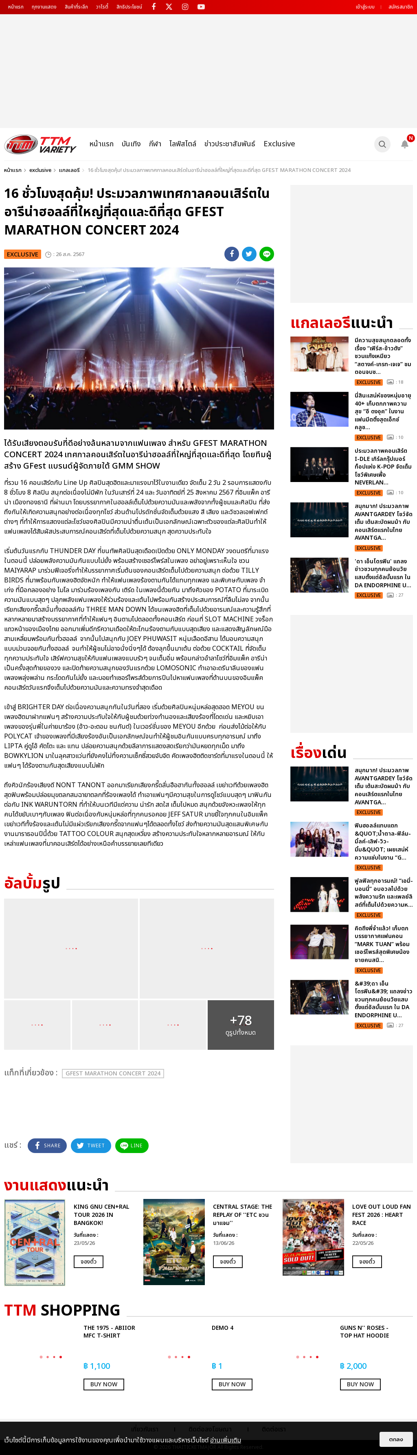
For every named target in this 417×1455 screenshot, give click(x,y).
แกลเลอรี (69, 170)
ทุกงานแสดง (44, 7)
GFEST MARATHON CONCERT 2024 (113, 1073)
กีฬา (155, 144)
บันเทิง (131, 144)
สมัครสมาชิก (400, 7)
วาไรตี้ (102, 7)
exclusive (40, 170)
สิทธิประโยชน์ (129, 7)
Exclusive (279, 144)
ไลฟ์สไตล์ (182, 144)
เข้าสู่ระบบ (365, 7)
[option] (69, 1242)
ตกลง (396, 1439)
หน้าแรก (16, 7)
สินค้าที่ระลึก (76, 7)
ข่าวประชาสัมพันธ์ (229, 144)
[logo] (40, 144)
